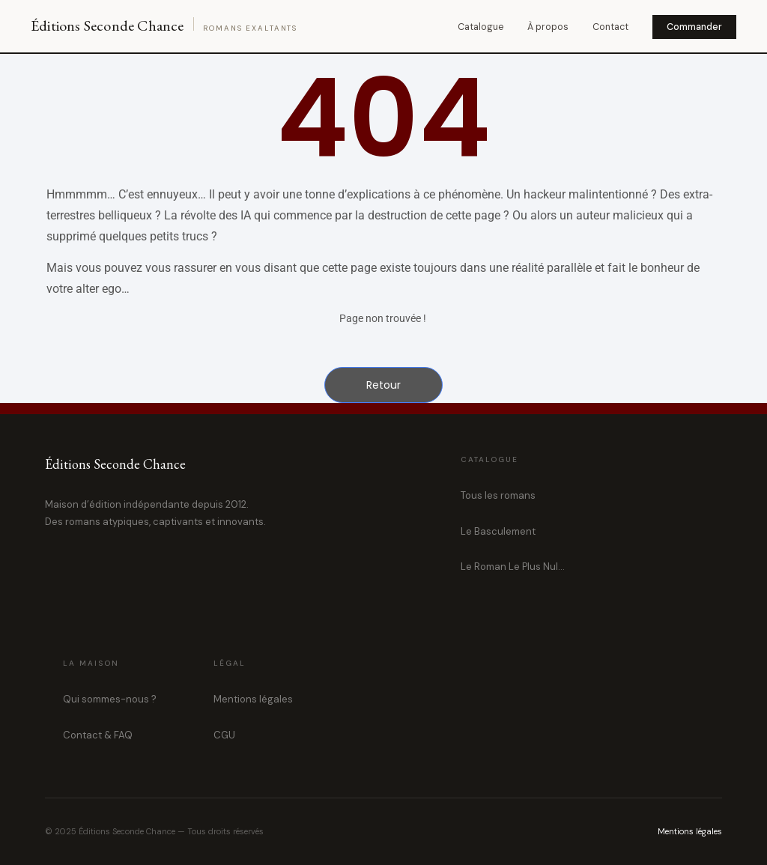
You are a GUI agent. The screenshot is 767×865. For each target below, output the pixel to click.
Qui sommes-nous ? (110, 699)
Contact (610, 27)
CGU (224, 735)
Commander (694, 27)
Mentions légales (253, 699)
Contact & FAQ (98, 735)
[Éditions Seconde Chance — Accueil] (164, 26)
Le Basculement (498, 531)
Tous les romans (498, 495)
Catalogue (480, 27)
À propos (548, 27)
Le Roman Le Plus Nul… (513, 566)
